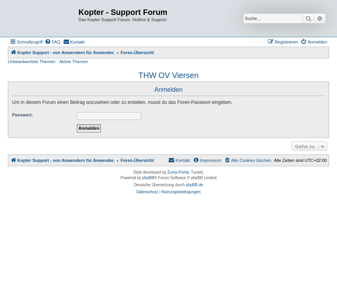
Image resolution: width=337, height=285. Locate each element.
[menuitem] (52, 42)
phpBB (148, 178)
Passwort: (22, 115)
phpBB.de (194, 185)
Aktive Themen (73, 61)
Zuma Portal (178, 172)
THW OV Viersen (168, 75)
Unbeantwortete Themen (31, 61)
